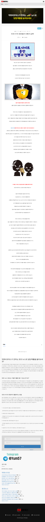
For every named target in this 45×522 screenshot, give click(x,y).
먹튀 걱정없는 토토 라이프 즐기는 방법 (10, 491)
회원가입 (13, 449)
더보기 (5, 484)
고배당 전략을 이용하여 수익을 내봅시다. (10, 494)
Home (2, 4)
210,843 (24, 37)
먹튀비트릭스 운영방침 (7, 469)
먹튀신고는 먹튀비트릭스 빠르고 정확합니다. (11, 495)
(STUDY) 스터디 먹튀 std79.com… (8, 478)
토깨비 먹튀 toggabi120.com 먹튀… (9, 483)
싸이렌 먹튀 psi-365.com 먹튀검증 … (9, 475)
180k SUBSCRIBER (36, 515)
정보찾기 (31, 449)
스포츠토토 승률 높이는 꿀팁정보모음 (9, 492)
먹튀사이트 (6, 472)
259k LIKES (8, 515)
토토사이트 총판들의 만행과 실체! (9, 497)
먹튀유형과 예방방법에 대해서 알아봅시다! (10, 499)
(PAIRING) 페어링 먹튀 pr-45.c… (8, 481)
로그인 (22, 446)
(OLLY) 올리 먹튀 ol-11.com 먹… (8, 479)
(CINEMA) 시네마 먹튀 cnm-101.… (8, 476)
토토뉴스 (5, 489)
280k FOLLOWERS (26, 515)
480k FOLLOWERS (16, 515)
